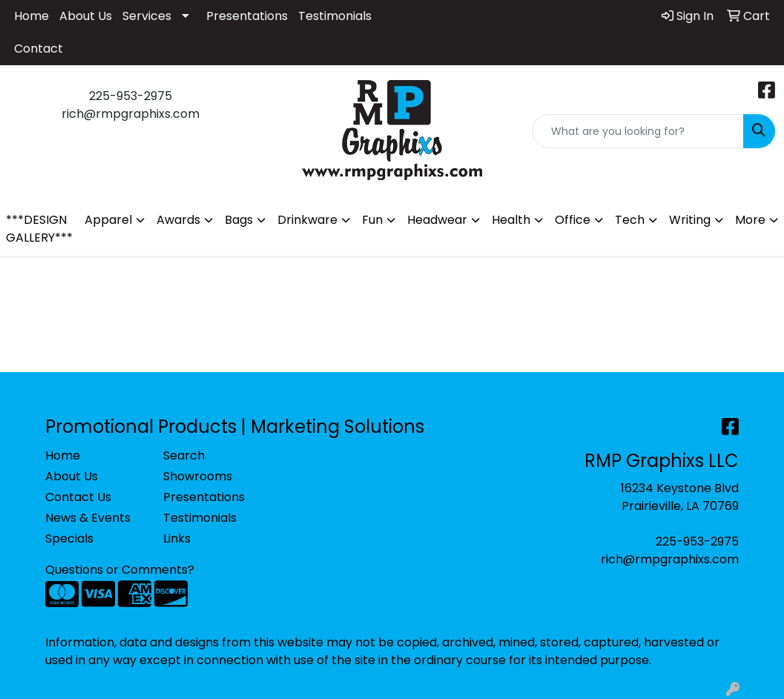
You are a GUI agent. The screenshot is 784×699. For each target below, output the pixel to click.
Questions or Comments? (119, 569)
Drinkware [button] (307, 219)
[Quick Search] (638, 131)
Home (31, 15)
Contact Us (78, 497)
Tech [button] (630, 219)
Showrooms (197, 476)
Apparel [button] (108, 219)
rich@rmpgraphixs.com (670, 559)
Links (177, 538)
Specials (69, 538)
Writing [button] (690, 219)
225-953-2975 (697, 541)
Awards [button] (178, 219)
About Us (85, 15)
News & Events (88, 517)
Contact (38, 48)
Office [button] (572, 219)
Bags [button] (239, 219)
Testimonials (335, 15)
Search (184, 455)
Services (146, 15)
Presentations (247, 15)
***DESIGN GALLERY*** (39, 228)
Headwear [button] (437, 219)
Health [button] (511, 219)
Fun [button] (372, 219)
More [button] (750, 219)
